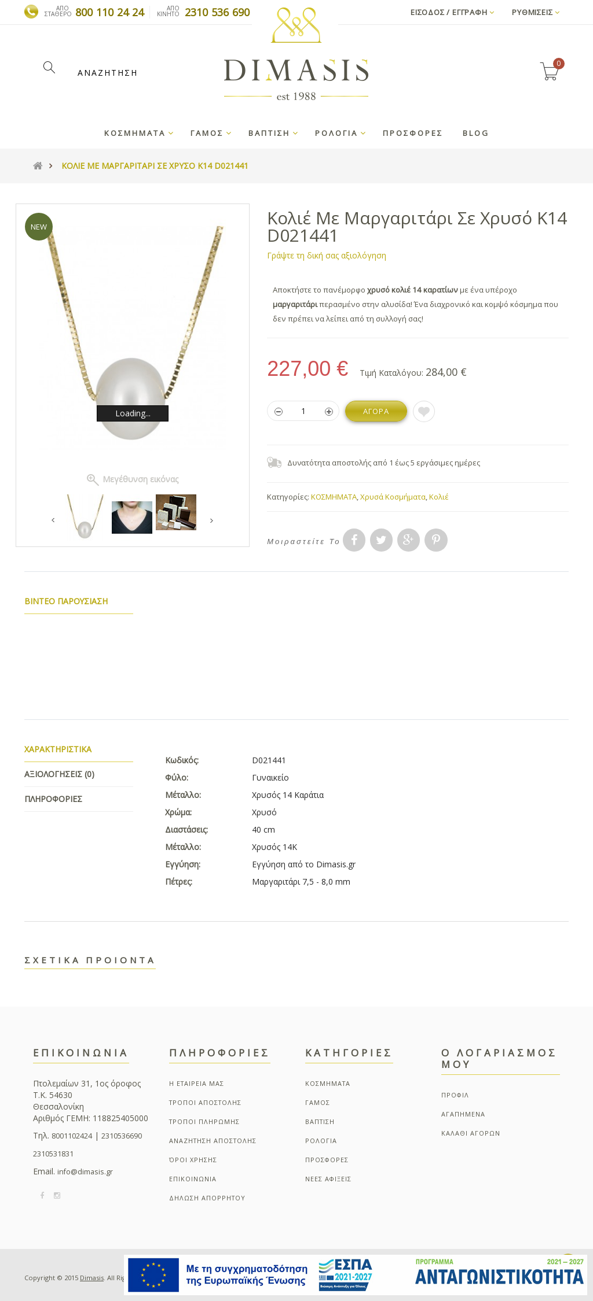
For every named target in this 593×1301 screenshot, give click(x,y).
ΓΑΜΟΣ (317, 1102)
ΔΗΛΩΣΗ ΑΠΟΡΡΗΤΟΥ (207, 1197)
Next (211, 520)
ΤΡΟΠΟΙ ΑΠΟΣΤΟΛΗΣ (205, 1102)
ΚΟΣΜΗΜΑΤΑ (334, 496)
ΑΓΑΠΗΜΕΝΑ (463, 1114)
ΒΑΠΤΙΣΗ (320, 1121)
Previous (54, 520)
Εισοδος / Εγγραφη (453, 12)
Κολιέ (439, 496)
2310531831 (53, 1154)
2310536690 (121, 1136)
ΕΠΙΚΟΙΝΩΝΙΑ (193, 1178)
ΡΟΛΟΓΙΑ (321, 1140)
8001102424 (72, 1136)
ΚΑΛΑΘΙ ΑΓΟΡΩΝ (470, 1133)
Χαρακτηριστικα (57, 749)
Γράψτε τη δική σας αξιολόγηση (326, 255)
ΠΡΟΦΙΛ (455, 1095)
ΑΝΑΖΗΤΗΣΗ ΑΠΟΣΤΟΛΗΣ (213, 1140)
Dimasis (92, 1277)
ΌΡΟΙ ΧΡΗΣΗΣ (193, 1159)
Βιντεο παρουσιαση (66, 601)
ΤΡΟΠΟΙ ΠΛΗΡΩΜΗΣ (204, 1121)
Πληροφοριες (53, 798)
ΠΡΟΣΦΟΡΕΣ (327, 1159)
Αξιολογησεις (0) (59, 773)
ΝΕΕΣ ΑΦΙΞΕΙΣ (328, 1178)
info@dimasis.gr (85, 1172)
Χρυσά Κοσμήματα (393, 496)
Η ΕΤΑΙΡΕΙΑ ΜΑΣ (196, 1083)
